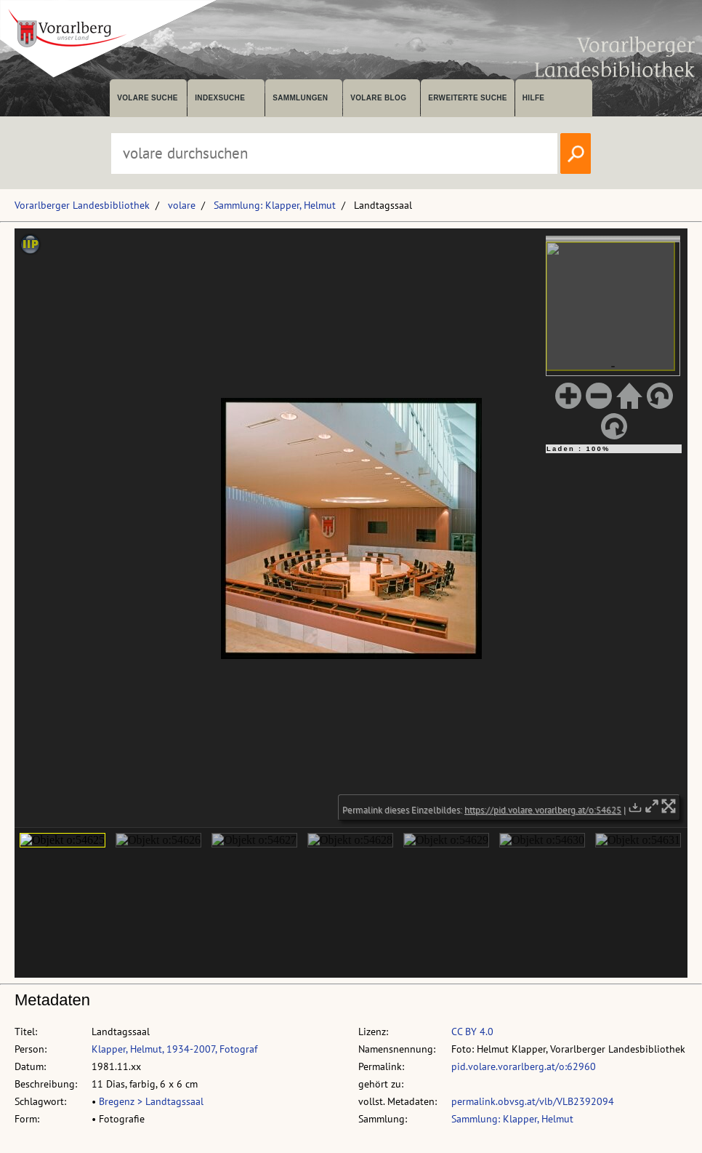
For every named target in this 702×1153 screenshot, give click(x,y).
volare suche (147, 98)
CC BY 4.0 (472, 1031)
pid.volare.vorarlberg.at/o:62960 (523, 1066)
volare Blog (378, 98)
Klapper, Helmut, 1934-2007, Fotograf (174, 1049)
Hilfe (534, 98)
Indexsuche (220, 98)
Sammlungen (300, 98)
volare (181, 205)
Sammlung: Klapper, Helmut (275, 205)
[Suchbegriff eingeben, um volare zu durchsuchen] (334, 153)
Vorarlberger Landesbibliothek (82, 205)
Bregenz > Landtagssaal (151, 1101)
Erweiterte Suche (467, 98)
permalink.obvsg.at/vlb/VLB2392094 (532, 1101)
